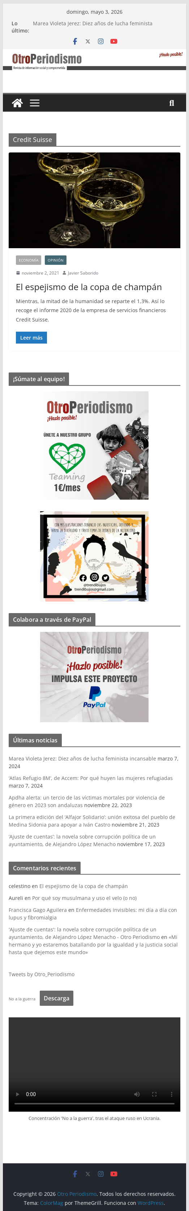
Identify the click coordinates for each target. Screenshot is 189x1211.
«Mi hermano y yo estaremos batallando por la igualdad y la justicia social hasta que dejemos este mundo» (93, 945)
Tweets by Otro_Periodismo (41, 974)
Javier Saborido (83, 273)
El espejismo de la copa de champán (89, 287)
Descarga (56, 998)
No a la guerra (22, 998)
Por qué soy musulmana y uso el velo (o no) (84, 898)
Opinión (56, 260)
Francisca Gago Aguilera (38, 909)
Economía (28, 260)
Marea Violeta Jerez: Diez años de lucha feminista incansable (82, 758)
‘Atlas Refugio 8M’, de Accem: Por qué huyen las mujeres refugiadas (91, 778)
